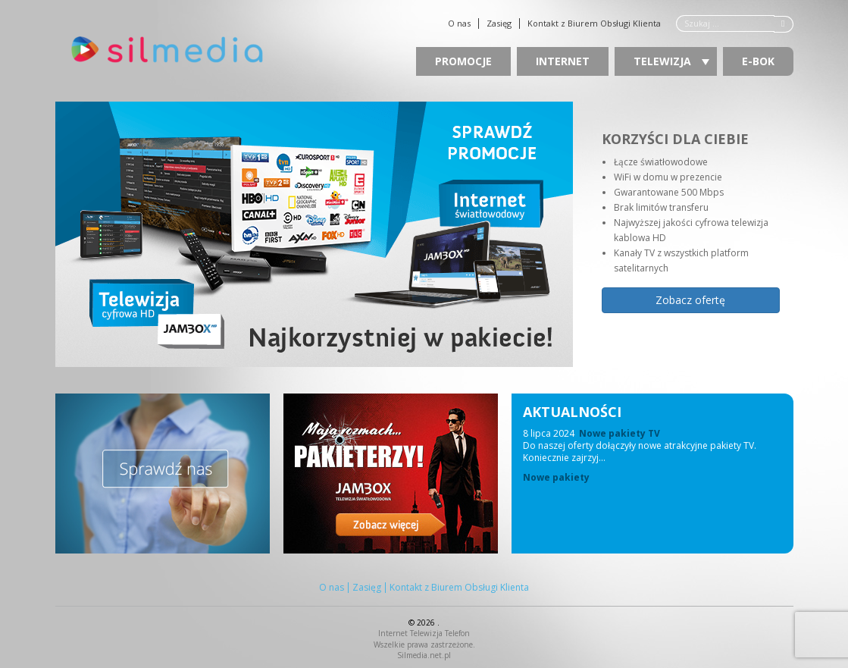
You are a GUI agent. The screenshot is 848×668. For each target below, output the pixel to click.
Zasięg (499, 23)
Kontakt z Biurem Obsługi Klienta (594, 23)
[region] (424, 234)
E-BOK (758, 61)
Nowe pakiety (556, 478)
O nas (459, 23)
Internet (563, 61)
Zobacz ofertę (690, 300)
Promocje (463, 61)
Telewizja (671, 61)
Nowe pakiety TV (619, 433)
